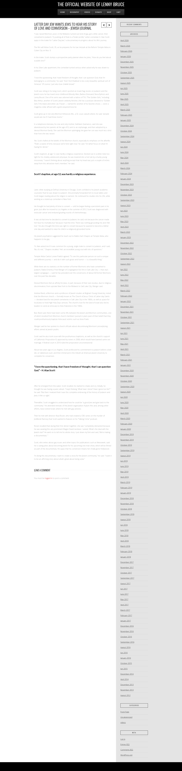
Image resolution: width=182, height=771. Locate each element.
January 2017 (125, 621)
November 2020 (127, 376)
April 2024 (124, 163)
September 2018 (127, 514)
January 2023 (125, 237)
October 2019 (126, 445)
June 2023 (124, 216)
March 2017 (125, 610)
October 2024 (126, 131)
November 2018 (127, 503)
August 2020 (125, 392)
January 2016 (125, 658)
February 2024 (126, 173)
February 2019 (126, 487)
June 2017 (124, 594)
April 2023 (124, 227)
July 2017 (124, 589)
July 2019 (124, 461)
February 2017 (126, 615)
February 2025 (126, 115)
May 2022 (124, 280)
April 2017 (124, 605)
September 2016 (127, 642)
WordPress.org (126, 755)
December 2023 (127, 184)
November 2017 (127, 567)
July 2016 (124, 653)
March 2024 (125, 168)
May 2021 (124, 344)
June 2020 (124, 402)
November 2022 (127, 248)
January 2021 (125, 365)
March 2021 (125, 354)
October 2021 (126, 317)
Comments (126, 750)
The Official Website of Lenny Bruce (91, 4)
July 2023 (124, 211)
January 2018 (125, 557)
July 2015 (124, 669)
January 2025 (125, 120)
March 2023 (125, 232)
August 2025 (125, 83)
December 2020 (127, 370)
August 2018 (125, 519)
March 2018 (125, 546)
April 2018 (124, 541)
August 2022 (125, 264)
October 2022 (126, 253)
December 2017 (127, 562)
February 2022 (126, 296)
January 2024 (125, 179)
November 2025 (127, 67)
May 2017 (124, 599)
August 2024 (125, 141)
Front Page (124, 712)
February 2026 (126, 51)
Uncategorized (126, 717)
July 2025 (124, 88)
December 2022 (127, 243)
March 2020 (125, 418)
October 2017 (126, 573)
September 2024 (127, 136)
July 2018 (124, 525)
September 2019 (127, 450)
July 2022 (124, 269)
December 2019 (127, 434)
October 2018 (126, 509)
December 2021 (127, 306)
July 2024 (124, 147)
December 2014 (127, 674)
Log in (122, 739)
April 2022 (124, 285)
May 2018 (124, 535)
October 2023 (126, 195)
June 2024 (124, 152)
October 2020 (126, 381)
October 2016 (126, 636)
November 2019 (127, 440)
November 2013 (127, 690)
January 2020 (125, 429)
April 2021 (124, 349)
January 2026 (125, 56)
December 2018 (127, 498)
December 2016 (127, 626)
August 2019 (125, 456)
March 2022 (125, 290)
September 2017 (127, 578)
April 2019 (124, 477)
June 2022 (124, 275)
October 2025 (126, 72)
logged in (48, 478)
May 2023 (124, 221)
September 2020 (127, 386)
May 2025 (124, 99)
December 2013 (127, 684)
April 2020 (124, 413)
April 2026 (124, 40)
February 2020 (126, 424)
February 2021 (126, 360)
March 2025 (125, 110)
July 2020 (124, 397)
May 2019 (124, 472)
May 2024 (124, 157)
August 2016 (125, 647)
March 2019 (125, 482)
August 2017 (125, 583)
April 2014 (124, 679)
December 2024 (127, 125)
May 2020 (124, 408)
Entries (125, 744)
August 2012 (125, 695)
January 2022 (125, 301)
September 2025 (127, 78)
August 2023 (125, 205)
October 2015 (126, 663)
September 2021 (127, 322)
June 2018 (124, 530)
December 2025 (127, 62)
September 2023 (127, 200)
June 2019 (124, 466)
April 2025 (124, 104)
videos (123, 722)
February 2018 (126, 551)
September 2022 (127, 259)
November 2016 (127, 631)
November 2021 (127, 312)
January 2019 (125, 493)
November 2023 (127, 189)
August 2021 (125, 328)
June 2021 (124, 338)
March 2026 (125, 46)
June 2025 (124, 93)
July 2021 (124, 333)
